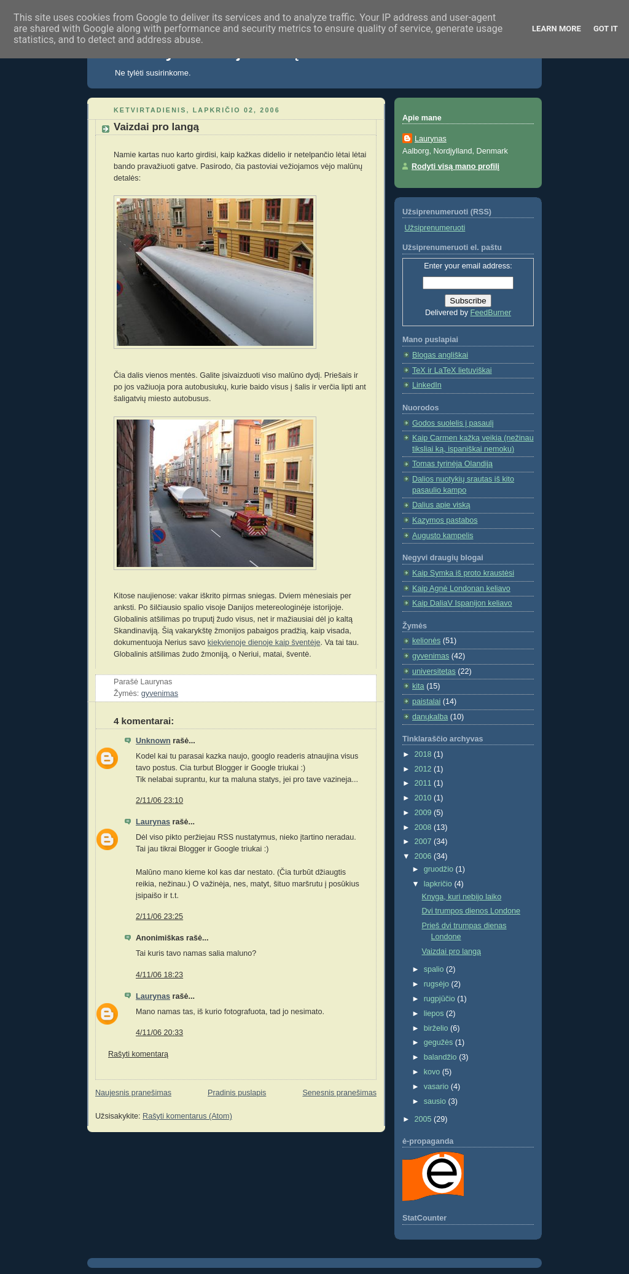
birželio (437, 1028)
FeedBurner (491, 312)
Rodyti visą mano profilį (455, 166)
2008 (424, 827)
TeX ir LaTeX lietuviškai (452, 370)
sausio (436, 1101)
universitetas (434, 671)
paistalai (426, 701)
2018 (424, 754)
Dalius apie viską (441, 505)
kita (418, 686)
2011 (424, 783)
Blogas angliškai (440, 355)
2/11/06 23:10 (159, 800)
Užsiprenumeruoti (435, 228)
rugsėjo (437, 984)
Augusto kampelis (443, 535)
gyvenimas (159, 693)
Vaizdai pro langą (156, 127)
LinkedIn (427, 385)
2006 (424, 856)
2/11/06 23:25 (159, 916)
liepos (435, 1013)
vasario (437, 1086)
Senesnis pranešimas (339, 1092)
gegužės (439, 1042)
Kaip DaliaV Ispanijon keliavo (462, 603)
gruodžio (440, 869)
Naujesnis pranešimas (133, 1092)
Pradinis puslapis (237, 1092)
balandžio (441, 1057)
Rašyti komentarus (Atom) (187, 1116)
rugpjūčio (441, 999)
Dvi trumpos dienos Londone (471, 911)
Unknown (153, 741)
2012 (424, 769)
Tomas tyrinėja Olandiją (452, 463)
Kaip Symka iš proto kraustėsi (463, 573)
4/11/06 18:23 (159, 975)
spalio (435, 969)
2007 (424, 841)
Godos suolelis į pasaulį (452, 423)
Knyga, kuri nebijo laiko (462, 897)
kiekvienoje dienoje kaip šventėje (264, 642)
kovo (433, 1072)
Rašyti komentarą (138, 1054)
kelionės (426, 640)
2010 (424, 798)
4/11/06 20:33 (159, 1032)
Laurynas (153, 822)
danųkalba (430, 717)
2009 (424, 812)
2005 (424, 1119)
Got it (605, 28)
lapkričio (439, 884)
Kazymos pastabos (445, 520)
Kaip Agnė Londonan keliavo (461, 588)
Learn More (556, 28)
